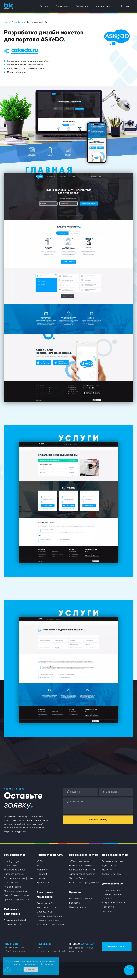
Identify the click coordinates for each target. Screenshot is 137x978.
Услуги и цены (103, 6)
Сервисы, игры (45, 912)
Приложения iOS (12, 925)
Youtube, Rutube (77, 878)
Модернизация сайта (15, 891)
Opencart (42, 874)
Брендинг (75, 892)
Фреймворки (43, 883)
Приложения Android (15, 920)
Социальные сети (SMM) (82, 870)
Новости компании (112, 894)
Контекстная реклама (81, 865)
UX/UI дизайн (11, 883)
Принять (30, 970)
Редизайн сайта (12, 887)
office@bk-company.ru (15, 951)
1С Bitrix (41, 861)
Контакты (125, 6)
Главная (44, 6)
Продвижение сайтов (83, 855)
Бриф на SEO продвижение (84, 883)
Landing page (11, 861)
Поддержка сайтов (115, 855)
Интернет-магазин (14, 874)
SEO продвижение (79, 861)
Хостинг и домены (111, 874)
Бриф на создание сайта (17, 899)
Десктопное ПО (45, 903)
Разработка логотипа (81, 899)
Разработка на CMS (50, 855)
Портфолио (82, 6)
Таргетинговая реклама (82, 874)
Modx (40, 865)
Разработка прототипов (17, 895)
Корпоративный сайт (15, 870)
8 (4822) (81, 944)
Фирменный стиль (78, 907)
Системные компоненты (49, 916)
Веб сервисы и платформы (18, 878)
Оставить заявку (98, 820)
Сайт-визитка (11, 865)
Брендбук (74, 903)
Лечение (107, 870)
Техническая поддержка (115, 861)
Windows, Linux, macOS (49, 907)
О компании (62, 6)
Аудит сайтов (109, 865)
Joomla (41, 878)
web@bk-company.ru (15, 948)
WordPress (42, 870)
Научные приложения (48, 920)
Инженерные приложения (50, 925)
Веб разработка (15, 855)
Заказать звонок (116, 947)
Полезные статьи (111, 890)
